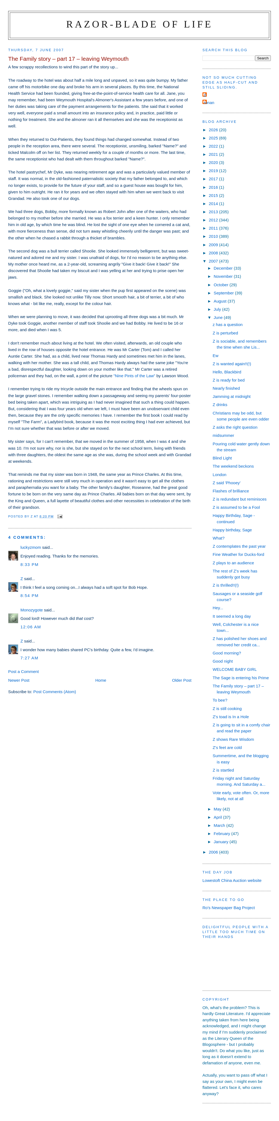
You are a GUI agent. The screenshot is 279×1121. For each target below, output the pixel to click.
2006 (214, 852)
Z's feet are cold (227, 747)
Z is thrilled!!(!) (226, 585)
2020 (214, 162)
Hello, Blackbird (227, 372)
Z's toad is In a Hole (231, 716)
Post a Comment (23, 671)
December (224, 268)
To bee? (220, 700)
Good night (223, 661)
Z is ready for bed (229, 380)
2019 (214, 170)
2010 (214, 236)
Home (100, 680)
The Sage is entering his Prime (241, 677)
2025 (214, 138)
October (221, 284)
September (224, 293)
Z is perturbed (225, 333)
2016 (214, 187)
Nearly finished (226, 388)
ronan (209, 102)
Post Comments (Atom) (54, 691)
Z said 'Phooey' (227, 482)
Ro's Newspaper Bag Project (228, 907)
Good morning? (227, 653)
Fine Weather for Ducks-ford (238, 554)
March (220, 825)
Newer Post (18, 680)
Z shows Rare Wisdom (233, 739)
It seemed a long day (232, 616)
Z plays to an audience (233, 562)
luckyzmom (30, 547)
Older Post (182, 680)
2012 (214, 220)
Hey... (218, 607)
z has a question (228, 324)
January (221, 841)
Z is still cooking (227, 708)
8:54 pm (29, 595)
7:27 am (29, 658)
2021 (214, 154)
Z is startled (223, 770)
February (222, 833)
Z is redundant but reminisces (240, 499)
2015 (214, 195)
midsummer (223, 435)
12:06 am (30, 627)
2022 (214, 146)
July (218, 309)
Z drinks (220, 404)
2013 (214, 211)
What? (219, 538)
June (219, 317)
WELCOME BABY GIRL (235, 669)
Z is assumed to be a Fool (236, 507)
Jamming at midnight (232, 396)
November (224, 276)
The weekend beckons (233, 466)
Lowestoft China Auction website (232, 880)
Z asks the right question (235, 427)
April (218, 817)
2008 (214, 253)
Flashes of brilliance (231, 491)
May (218, 809)
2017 (214, 178)
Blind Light (222, 458)
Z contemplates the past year (239, 546)
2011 (214, 228)
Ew (216, 355)
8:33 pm (29, 564)
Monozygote (31, 610)
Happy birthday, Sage (232, 530)
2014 (214, 203)
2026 (214, 129)
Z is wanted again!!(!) (232, 363)
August (221, 301)
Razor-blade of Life (139, 24)
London (219, 474)
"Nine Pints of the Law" (135, 375)
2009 (214, 244)
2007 (214, 261)
